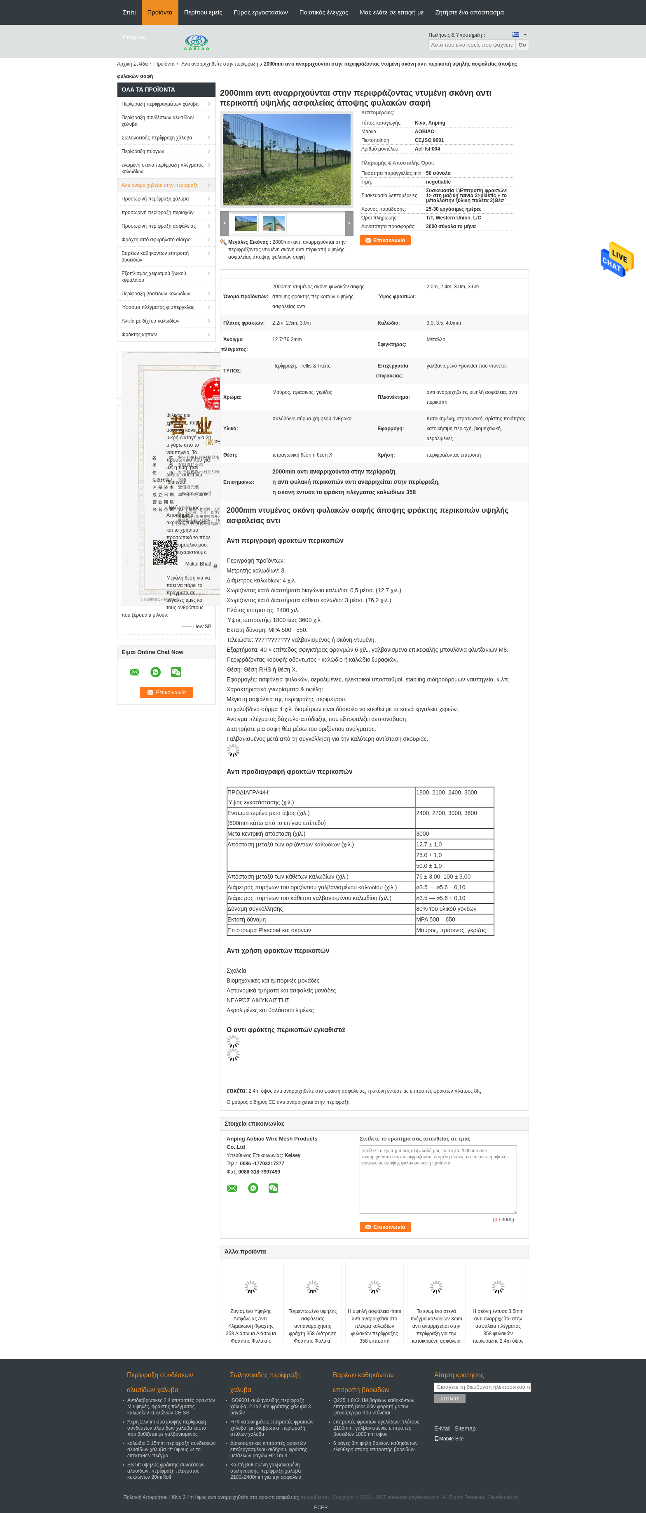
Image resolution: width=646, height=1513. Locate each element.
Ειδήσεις (134, 36)
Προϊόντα (160, 12)
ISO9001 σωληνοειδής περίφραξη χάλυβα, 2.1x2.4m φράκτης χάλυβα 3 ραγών (270, 1407)
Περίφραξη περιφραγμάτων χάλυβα (160, 104)
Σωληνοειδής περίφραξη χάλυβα (157, 138)
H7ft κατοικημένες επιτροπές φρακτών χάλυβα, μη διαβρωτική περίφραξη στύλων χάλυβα (272, 1428)
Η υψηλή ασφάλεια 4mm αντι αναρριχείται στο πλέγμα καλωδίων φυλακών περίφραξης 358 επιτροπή (374, 1326)
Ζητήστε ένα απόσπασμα (469, 12)
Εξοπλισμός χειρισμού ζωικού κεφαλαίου (154, 277)
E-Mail (442, 1428)
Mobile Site (448, 1439)
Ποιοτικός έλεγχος (324, 12)
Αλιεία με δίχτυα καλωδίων (150, 321)
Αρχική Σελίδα (132, 64)
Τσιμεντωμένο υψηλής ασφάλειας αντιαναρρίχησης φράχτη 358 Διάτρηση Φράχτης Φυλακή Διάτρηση (313, 1329)
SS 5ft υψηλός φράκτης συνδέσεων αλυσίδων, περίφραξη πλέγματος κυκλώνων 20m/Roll (166, 1471)
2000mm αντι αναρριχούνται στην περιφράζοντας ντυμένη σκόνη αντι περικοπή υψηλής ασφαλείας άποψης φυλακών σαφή (287, 249)
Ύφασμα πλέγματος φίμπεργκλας (158, 307)
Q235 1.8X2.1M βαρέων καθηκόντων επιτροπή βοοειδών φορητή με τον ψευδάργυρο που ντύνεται (373, 1407)
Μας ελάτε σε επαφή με (392, 12)
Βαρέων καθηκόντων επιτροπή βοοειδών (155, 256)
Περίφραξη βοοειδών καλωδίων (156, 294)
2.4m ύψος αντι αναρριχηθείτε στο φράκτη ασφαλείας (306, 1091)
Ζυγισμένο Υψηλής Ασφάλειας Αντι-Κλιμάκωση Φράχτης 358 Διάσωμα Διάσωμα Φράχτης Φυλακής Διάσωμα (251, 1329)
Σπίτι (129, 12)
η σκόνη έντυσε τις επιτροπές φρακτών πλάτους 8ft (424, 1091)
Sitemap (464, 1428)
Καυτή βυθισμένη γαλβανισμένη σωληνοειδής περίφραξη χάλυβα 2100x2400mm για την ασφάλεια (265, 1471)
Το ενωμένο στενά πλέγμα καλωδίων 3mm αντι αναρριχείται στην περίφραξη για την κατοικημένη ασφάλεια (436, 1326)
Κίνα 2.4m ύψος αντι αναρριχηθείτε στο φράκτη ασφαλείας (235, 1497)
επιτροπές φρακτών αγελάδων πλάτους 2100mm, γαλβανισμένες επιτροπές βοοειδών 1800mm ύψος (376, 1428)
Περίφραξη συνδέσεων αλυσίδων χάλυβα (158, 121)
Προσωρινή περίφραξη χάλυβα (155, 199)
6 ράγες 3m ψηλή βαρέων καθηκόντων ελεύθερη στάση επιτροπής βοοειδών (375, 1446)
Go (522, 45)
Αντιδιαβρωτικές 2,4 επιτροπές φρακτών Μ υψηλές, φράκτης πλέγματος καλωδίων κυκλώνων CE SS (171, 1407)
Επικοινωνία (389, 240)
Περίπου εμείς (203, 12)
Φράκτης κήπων (139, 334)
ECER (321, 1508)
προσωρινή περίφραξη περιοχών (158, 212)
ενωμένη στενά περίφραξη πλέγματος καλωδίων (163, 168)
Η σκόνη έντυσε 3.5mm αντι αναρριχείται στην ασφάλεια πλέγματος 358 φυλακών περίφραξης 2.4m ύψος (498, 1326)
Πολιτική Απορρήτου (145, 1497)
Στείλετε (449, 1398)
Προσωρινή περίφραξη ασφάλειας (159, 226)
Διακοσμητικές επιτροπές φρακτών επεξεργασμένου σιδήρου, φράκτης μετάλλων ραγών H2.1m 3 (268, 1449)
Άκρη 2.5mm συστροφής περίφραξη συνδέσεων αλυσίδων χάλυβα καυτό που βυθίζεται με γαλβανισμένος (166, 1428)
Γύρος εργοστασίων (261, 12)
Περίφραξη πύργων (143, 151)
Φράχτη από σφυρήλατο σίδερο (156, 240)
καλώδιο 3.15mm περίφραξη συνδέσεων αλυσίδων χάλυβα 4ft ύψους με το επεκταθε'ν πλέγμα (171, 1449)
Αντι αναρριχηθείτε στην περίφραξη (219, 64)
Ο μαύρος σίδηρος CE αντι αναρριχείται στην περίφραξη (288, 1102)
